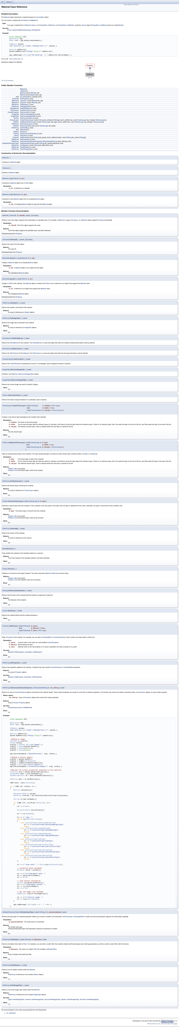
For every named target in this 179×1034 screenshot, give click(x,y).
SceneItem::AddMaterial (29, 20)
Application (14, 39)
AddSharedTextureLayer (28, 122)
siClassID (26, 97)
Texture (16, 118)
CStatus (16, 122)
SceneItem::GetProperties (33, 679)
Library (33, 25)
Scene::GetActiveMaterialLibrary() (19, 30)
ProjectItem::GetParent (47, 25)
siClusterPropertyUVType (35, 842)
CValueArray (15, 744)
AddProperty (24, 138)
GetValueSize (54, 867)
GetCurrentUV (25, 113)
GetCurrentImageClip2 (27, 116)
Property (16, 138)
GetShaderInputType (27, 144)
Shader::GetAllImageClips (70, 1002)
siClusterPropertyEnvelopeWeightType (40, 825)
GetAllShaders (25, 147)
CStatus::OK (12, 471)
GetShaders (24, 105)
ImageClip (15, 114)
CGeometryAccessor (17, 778)
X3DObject (13, 44)
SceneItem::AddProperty (33, 654)
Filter (25, 946)
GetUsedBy (24, 128)
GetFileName (32, 902)
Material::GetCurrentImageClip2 (22, 375)
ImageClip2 (15, 116)
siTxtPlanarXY (29, 764)
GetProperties (25, 140)
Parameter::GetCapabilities (74, 919)
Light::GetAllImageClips (16, 1002)
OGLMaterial (35, 30)
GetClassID (24, 99)
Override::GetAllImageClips (89, 1002)
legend (89, 78)
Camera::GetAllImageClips (34, 1002)
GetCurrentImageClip (27, 114)
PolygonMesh (15, 776)
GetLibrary (23, 136)
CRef (32, 93)
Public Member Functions (131, 4)
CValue (12, 745)
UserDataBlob (46, 640)
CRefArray (15, 105)
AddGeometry (18, 46)
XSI (2, 2)
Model (121, 25)
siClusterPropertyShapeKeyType (37, 831)
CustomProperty (59, 640)
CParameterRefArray (50, 142)
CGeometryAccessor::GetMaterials (20, 710)
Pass (46, 1002)
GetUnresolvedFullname (28, 134)
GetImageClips (25, 107)
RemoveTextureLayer (27, 126)
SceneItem (40, 17)
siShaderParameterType (10, 144)
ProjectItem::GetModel (66, 25)
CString (26, 55)
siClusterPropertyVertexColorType (39, 847)
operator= (23, 101)
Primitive (14, 775)
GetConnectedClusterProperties (31, 142)
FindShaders (24, 145)
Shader (26, 313)
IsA (21, 97)
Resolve (23, 132)
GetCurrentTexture (26, 118)
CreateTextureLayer (27, 120)
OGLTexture (15, 111)
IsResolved (24, 130)
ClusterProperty (13, 113)
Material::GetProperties (16, 654)
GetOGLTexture (25, 111)
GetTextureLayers (26, 124)
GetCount (29, 785)
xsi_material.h (16, 59)
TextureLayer (14, 120)
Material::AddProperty (15, 679)
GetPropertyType (33, 822)
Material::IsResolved (52, 575)
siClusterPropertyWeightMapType (38, 836)
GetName (29, 816)
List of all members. (7, 81)
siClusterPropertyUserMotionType (38, 858)
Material (9, 2)
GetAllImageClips (26, 149)
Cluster (15, 705)
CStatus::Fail (12, 472)
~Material (23, 91)
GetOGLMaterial (25, 109)
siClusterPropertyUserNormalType (38, 853)
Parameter (141, 695)
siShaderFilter (51, 952)
